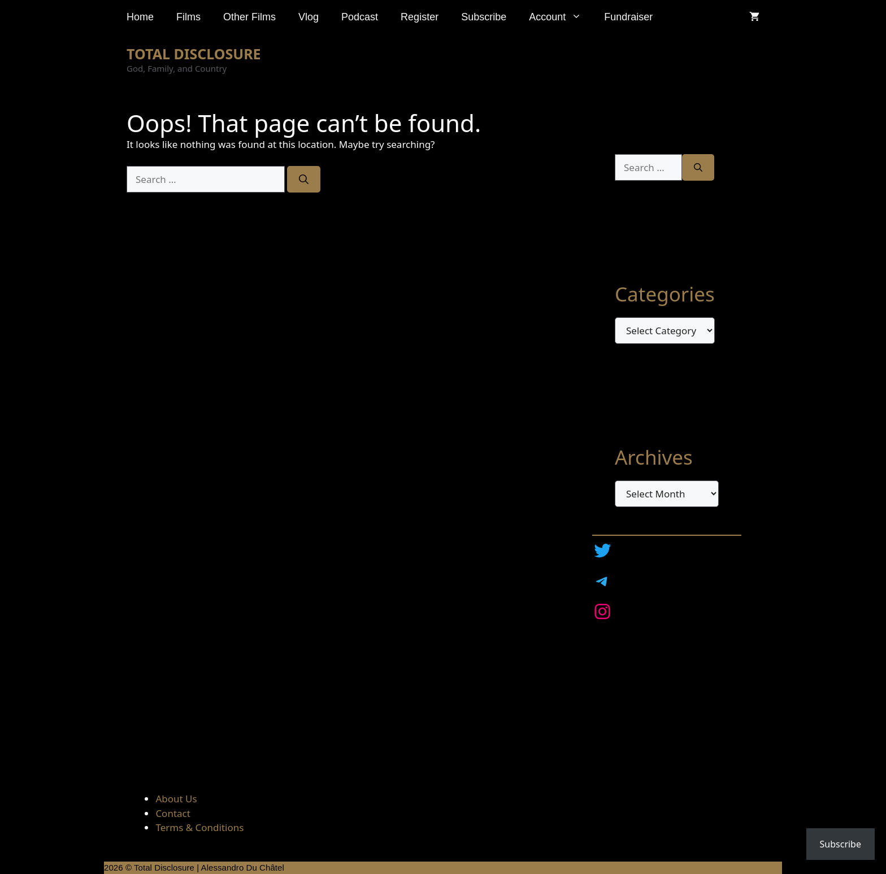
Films (188, 17)
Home (140, 17)
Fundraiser (628, 17)
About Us (176, 798)
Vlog (308, 17)
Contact (172, 813)
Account (561, 17)
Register (419, 17)
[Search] (303, 179)
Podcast (359, 17)
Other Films (249, 17)
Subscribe (483, 17)
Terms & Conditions (199, 827)
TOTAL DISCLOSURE (194, 53)
